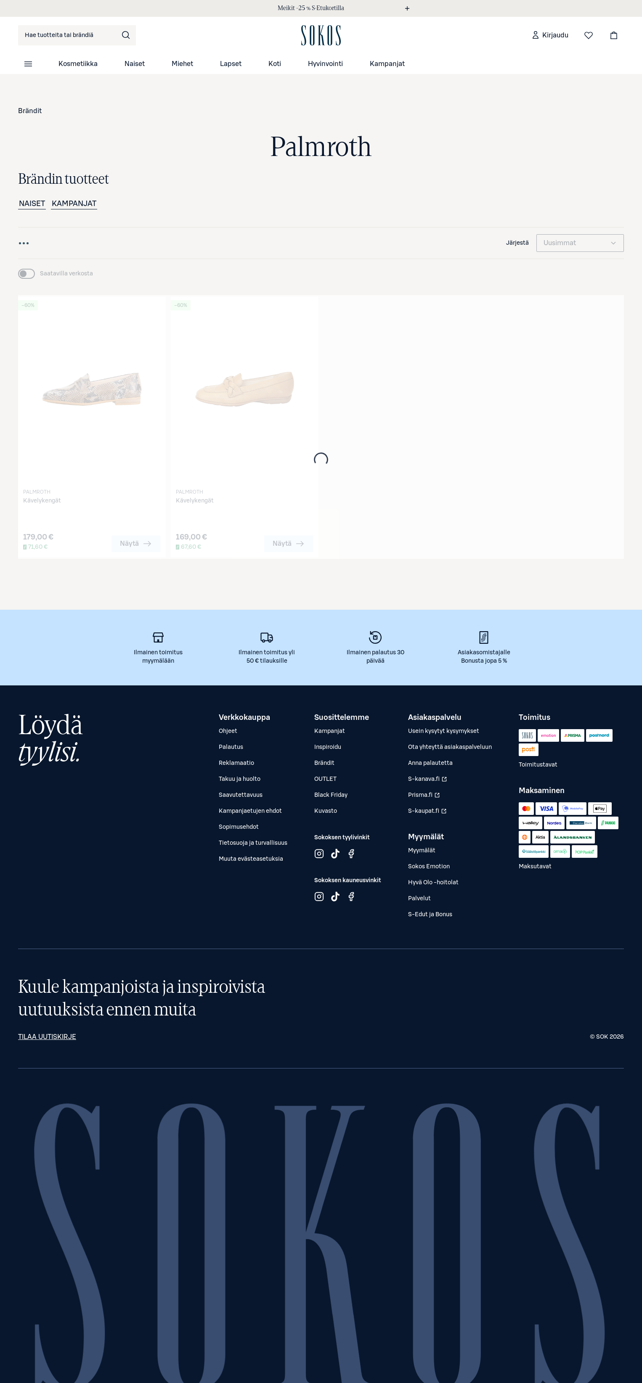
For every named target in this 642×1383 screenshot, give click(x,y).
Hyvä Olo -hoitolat (433, 883)
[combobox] (77, 35)
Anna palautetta (430, 763)
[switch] (55, 273)
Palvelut (419, 899)
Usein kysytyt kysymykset (443, 731)
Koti (274, 64)
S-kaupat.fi (428, 813)
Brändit (30, 111)
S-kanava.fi (428, 781)
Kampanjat (387, 64)
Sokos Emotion (429, 867)
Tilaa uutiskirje (47, 1037)
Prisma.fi (428, 797)
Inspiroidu (327, 747)
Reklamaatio (236, 763)
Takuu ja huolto (239, 779)
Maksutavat (535, 867)
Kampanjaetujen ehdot (250, 811)
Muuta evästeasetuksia (251, 859)
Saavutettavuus (241, 795)
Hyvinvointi (325, 64)
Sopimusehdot (239, 827)
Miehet (182, 64)
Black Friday (331, 795)
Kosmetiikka (78, 64)
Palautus (231, 747)
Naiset (135, 64)
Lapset (230, 64)
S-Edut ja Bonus (430, 915)
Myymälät (421, 851)
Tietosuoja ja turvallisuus (253, 843)
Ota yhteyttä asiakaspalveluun (450, 747)
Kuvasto (325, 811)
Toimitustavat (538, 765)
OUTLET (325, 779)
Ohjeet (228, 731)
